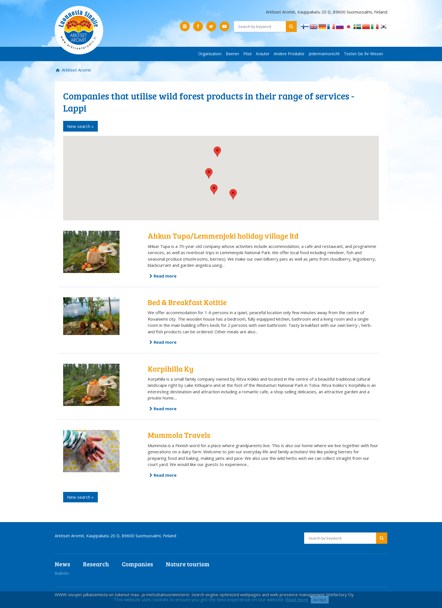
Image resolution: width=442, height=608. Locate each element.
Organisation (210, 53)
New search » (80, 126)
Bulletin (62, 573)
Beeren (232, 53)
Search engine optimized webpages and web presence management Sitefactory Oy (272, 594)
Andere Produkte (289, 53)
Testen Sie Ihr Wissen (363, 53)
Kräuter (262, 53)
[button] (217, 152)
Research (96, 564)
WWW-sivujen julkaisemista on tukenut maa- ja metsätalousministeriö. (123, 594)
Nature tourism (187, 564)
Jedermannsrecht (324, 53)
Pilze (247, 53)
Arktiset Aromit (76, 70)
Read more (165, 276)
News (62, 564)
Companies (137, 564)
